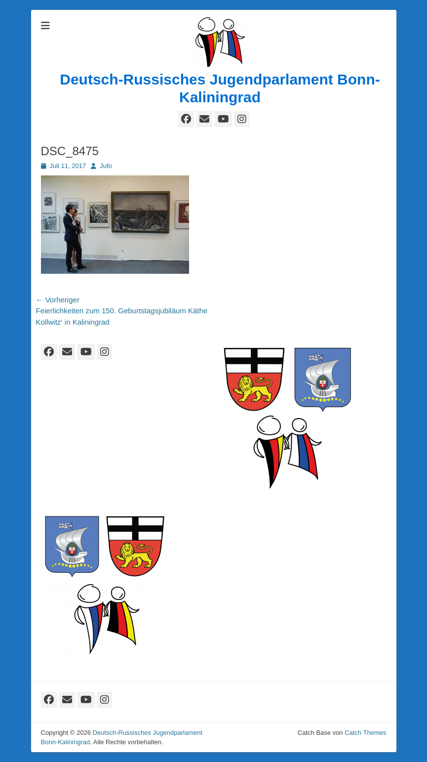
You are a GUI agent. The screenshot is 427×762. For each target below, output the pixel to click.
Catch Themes (365, 732)
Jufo (106, 165)
